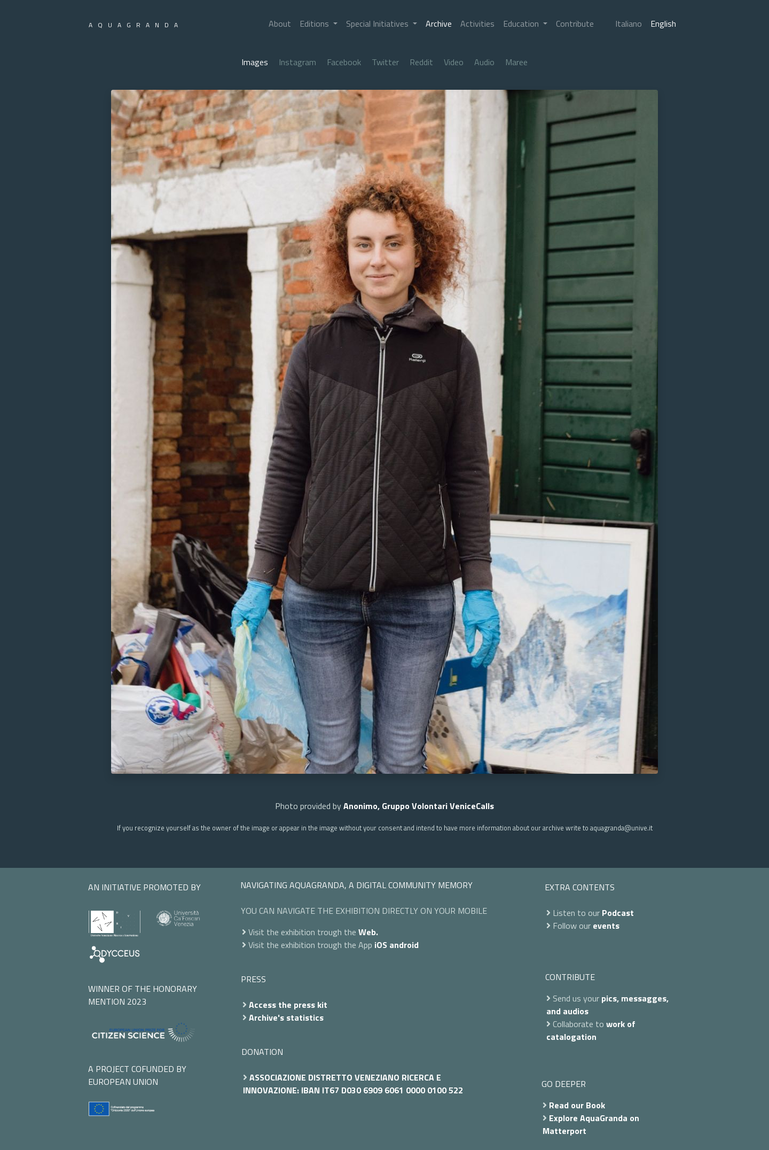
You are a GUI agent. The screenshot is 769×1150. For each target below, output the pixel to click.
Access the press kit (288, 1004)
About (280, 23)
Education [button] (522, 23)
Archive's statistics (286, 1017)
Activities (477, 23)
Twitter (385, 62)
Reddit (421, 62)
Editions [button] (315, 23)
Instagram (297, 62)
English (663, 23)
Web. (368, 932)
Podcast (618, 912)
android (404, 944)
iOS (380, 944)
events (606, 925)
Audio (484, 62)
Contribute (575, 23)
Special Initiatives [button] (378, 23)
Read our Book (577, 1105)
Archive (439, 23)
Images (254, 62)
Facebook (344, 62)
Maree (516, 62)
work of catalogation (590, 1030)
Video (454, 62)
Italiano (628, 23)
